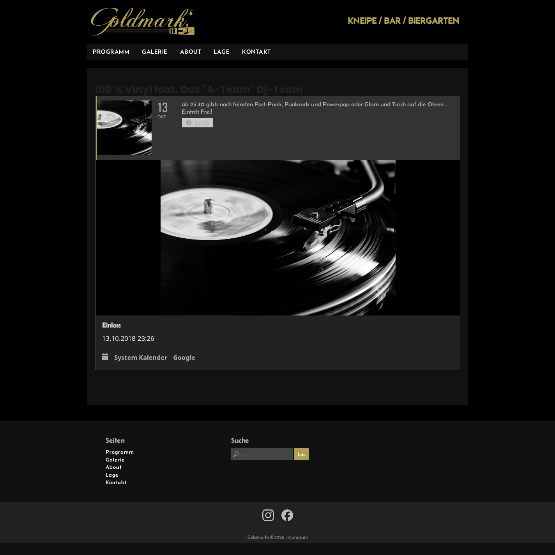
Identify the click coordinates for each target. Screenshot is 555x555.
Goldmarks (142, 22)
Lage (222, 51)
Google (184, 358)
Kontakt (256, 51)
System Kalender (140, 358)
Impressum (297, 537)
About (190, 51)
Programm (111, 51)
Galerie (155, 51)
